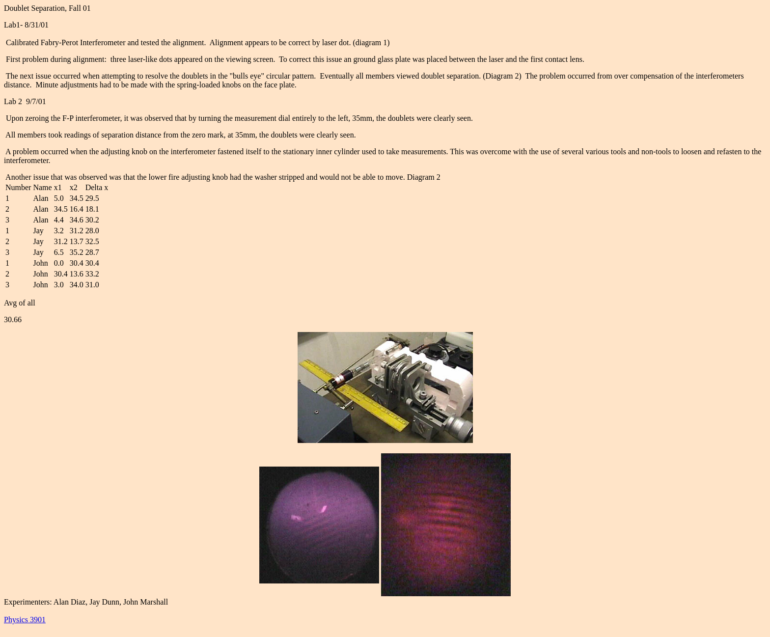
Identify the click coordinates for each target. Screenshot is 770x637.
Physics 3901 (25, 619)
